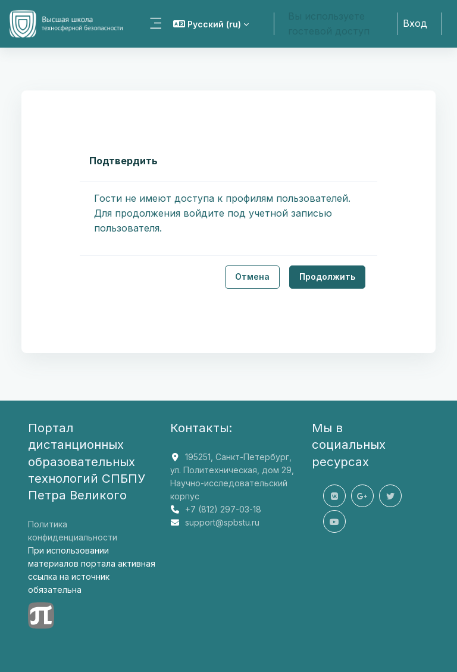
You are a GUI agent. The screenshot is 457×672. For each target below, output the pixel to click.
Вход (415, 23)
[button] (211, 24)
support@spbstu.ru (222, 522)
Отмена (252, 276)
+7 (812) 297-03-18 (223, 509)
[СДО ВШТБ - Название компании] (67, 24)
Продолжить (327, 276)
